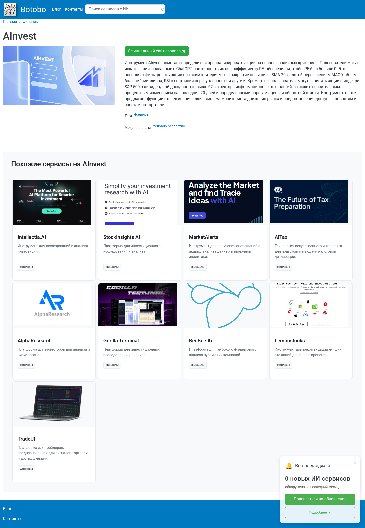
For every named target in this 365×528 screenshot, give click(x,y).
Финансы (31, 22)
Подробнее (320, 512)
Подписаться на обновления (320, 499)
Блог (56, 9)
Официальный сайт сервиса (157, 51)
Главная (10, 22)
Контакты (74, 9)
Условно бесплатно (169, 126)
